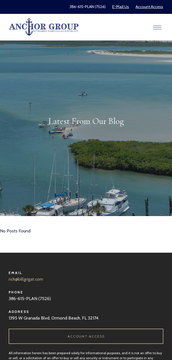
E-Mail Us (120, 6)
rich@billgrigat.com (26, 279)
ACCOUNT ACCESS (86, 336)
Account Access (149, 6)
